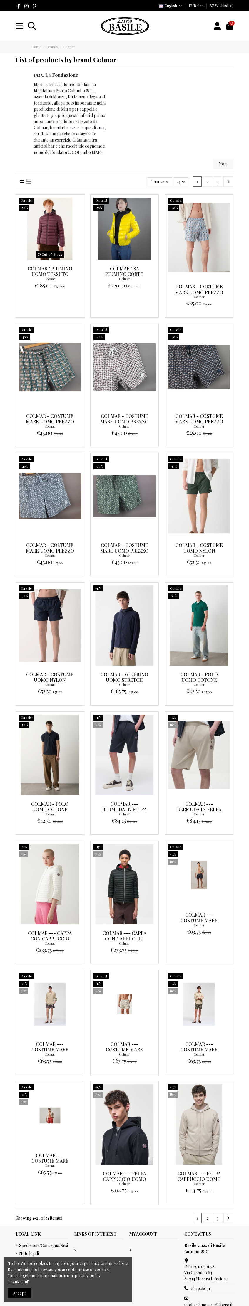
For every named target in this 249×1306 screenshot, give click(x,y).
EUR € (196, 5)
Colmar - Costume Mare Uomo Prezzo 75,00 (199, 292)
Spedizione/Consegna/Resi (43, 1245)
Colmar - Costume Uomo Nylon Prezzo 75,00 (199, 550)
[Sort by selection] (159, 181)
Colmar (49, 279)
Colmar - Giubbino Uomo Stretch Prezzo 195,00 (124, 680)
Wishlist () (221, 5)
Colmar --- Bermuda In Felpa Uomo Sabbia (199, 809)
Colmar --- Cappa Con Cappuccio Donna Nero (124, 938)
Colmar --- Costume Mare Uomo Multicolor (49, 1049)
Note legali (29, 1253)
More (223, 163)
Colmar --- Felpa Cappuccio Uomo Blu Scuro (124, 1179)
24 (181, 181)
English (171, 5)
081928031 (200, 1288)
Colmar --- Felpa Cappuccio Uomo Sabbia (199, 1179)
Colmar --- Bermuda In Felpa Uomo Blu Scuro (124, 809)
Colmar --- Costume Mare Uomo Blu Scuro (199, 920)
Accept (19, 1293)
